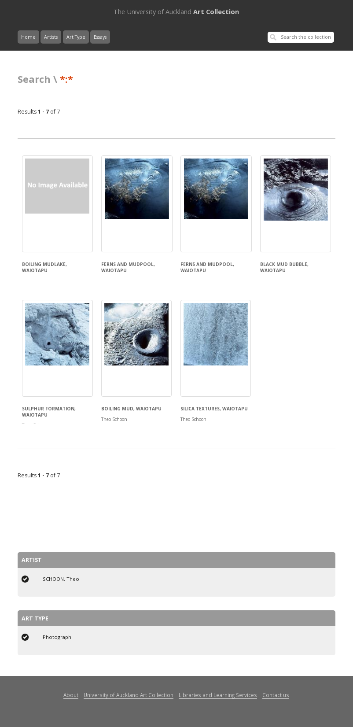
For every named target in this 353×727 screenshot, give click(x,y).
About (70, 694)
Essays (100, 37)
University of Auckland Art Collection (128, 694)
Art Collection (176, 11)
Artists (51, 37)
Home (28, 37)
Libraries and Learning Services (218, 694)
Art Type (75, 37)
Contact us (275, 694)
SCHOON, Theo (61, 579)
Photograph (57, 637)
